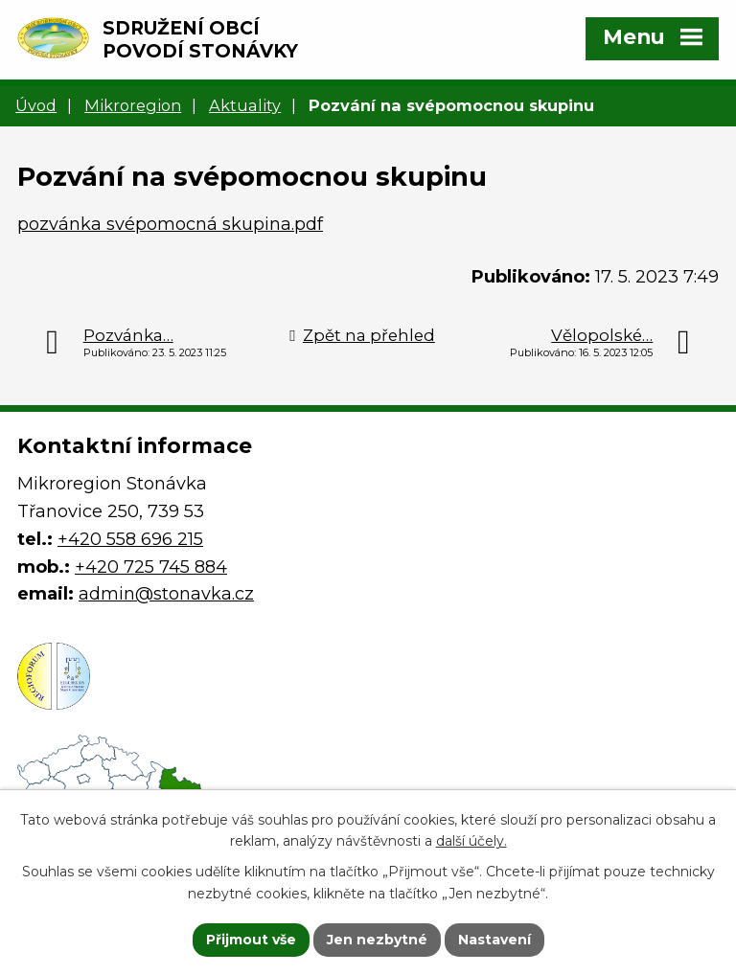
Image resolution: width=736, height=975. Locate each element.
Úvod (36, 105)
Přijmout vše (251, 939)
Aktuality (245, 105)
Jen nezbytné (377, 939)
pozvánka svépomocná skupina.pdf (170, 224)
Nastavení (494, 939)
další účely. (471, 841)
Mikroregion (132, 105)
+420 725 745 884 (151, 567)
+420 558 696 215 (130, 539)
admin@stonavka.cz (166, 593)
